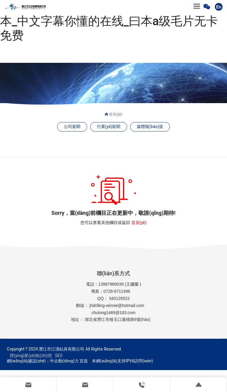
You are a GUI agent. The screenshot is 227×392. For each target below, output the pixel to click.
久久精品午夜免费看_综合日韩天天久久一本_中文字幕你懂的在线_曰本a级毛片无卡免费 (109, 21)
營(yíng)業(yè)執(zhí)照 (31, 355)
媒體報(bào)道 (150, 126)
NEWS (113, 85)
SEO (59, 355)
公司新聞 (72, 126)
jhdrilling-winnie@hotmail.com (117, 305)
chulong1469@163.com (113, 312)
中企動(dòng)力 (64, 361)
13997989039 (111, 284)
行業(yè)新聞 (109, 126)
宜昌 (84, 361)
